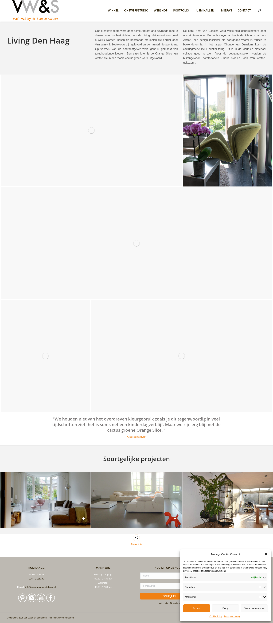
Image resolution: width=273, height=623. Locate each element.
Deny (225, 608)
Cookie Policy (215, 616)
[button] (266, 554)
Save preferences (254, 608)
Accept (197, 608)
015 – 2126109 (36, 620)
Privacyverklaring (232, 616)
